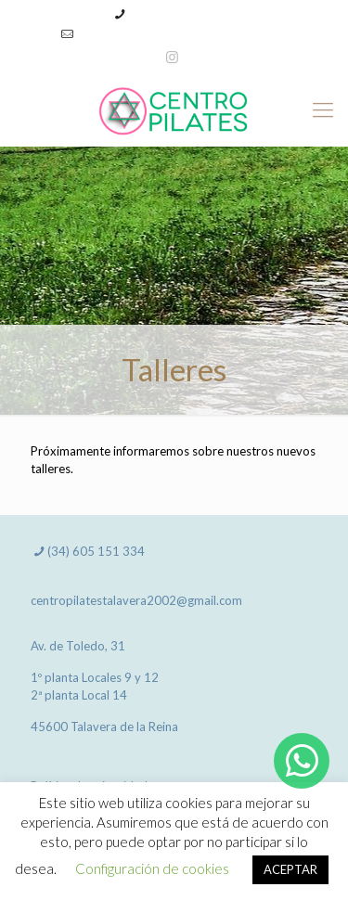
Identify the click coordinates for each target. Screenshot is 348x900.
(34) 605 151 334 (178, 13)
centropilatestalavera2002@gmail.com (184, 33)
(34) (59, 551)
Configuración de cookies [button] (152, 868)
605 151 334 (108, 551)
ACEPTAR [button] (290, 869)
